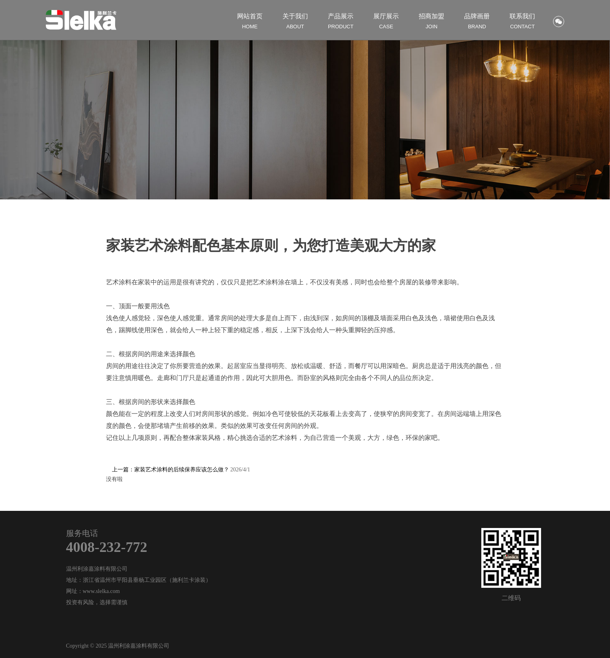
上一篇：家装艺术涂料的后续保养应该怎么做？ (181, 470)
